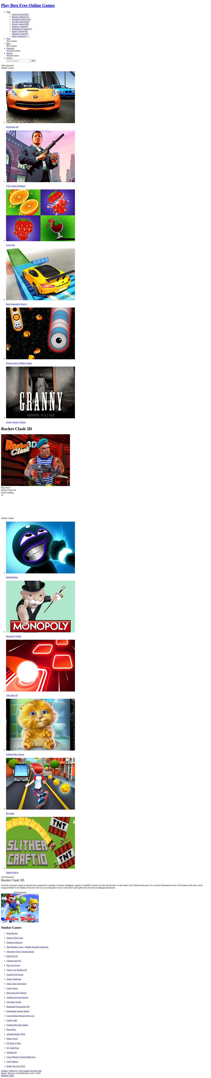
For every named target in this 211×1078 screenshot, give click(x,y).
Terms (3, 1073)
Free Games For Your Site (30, 1071)
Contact (4, 1071)
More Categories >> (20, 36)
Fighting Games (20, 34)
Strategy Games (20, 26)
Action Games (20, 14)
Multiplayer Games (22, 29)
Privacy (11, 1073)
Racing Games (20, 17)
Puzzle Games (20, 24)
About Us (13, 1071)
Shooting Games (21, 19)
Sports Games (19, 31)
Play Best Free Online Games (28, 5)
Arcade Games (20, 21)
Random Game (7, 1075)
